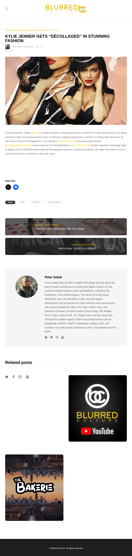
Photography (40, 30)
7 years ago (28, 47)
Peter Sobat (17, 47)
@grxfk (35, 133)
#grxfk (36, 202)
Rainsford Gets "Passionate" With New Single (60, 228)
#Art (22, 202)
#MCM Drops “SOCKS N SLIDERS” (77, 248)
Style (55, 30)
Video (92, 245)
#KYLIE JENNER (54, 202)
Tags (10, 202)
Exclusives (13, 30)
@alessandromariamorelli (19, 145)
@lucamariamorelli (66, 141)
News (25, 30)
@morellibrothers (80, 145)
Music (39, 225)
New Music (52, 225)
